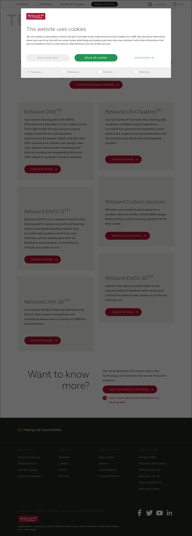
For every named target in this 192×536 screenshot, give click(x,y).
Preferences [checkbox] (70, 72)
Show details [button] (144, 57)
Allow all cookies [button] (95, 57)
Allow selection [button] (47, 57)
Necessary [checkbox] (33, 72)
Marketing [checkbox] (142, 72)
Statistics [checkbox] (105, 72)
